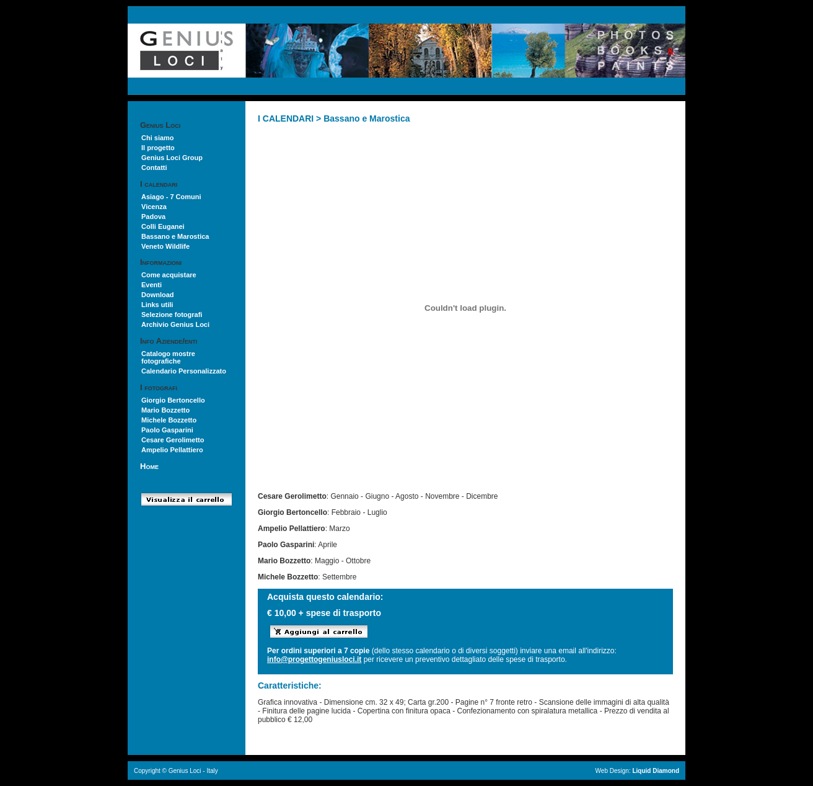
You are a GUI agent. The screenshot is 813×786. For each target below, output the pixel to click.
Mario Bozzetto (165, 410)
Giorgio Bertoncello (173, 400)
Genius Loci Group (172, 157)
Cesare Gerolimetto (172, 440)
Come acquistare (168, 275)
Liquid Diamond (655, 770)
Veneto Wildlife (165, 246)
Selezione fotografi (171, 314)
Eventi (151, 284)
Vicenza (154, 206)
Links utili (157, 304)
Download (157, 294)
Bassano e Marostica (175, 236)
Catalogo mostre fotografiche (168, 357)
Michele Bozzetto (168, 420)
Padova (153, 216)
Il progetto (158, 147)
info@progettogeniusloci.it (314, 659)
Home (149, 466)
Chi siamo (157, 137)
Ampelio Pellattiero (172, 449)
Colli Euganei (163, 226)
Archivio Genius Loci (175, 324)
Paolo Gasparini (167, 430)
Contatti (154, 167)
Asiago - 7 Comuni (171, 196)
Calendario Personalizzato (183, 371)
